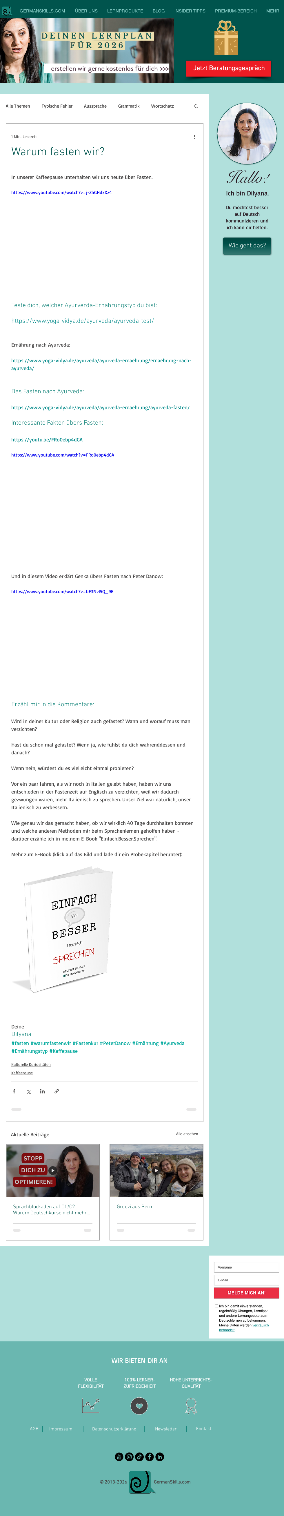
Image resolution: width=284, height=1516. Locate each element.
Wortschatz (162, 106)
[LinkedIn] (159, 1456)
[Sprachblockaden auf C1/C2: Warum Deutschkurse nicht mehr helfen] (52, 1170)
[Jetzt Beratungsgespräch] (228, 69)
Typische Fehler (57, 106)
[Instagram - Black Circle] (129, 1456)
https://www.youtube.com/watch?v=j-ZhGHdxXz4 (61, 192)
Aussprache (95, 106)
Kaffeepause (22, 1072)
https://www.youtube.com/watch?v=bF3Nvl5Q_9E (62, 591)
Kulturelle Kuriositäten (31, 1064)
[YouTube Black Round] (119, 1456)
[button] (196, 106)
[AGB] (34, 1429)
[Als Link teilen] (56, 1091)
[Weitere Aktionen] (194, 136)
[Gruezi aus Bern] (156, 1170)
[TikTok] (139, 1456)
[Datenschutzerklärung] (114, 1429)
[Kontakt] (203, 1429)
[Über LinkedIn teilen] (42, 1091)
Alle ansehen (187, 1133)
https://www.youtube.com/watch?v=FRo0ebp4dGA (62, 455)
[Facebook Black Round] (149, 1456)
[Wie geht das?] (247, 246)
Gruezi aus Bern (134, 1207)
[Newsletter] (166, 1429)
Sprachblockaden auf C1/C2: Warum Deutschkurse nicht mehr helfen (50, 1210)
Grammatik (129, 106)
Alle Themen (18, 106)
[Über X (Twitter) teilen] (28, 1091)
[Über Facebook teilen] (14, 1091)
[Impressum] (60, 1429)
